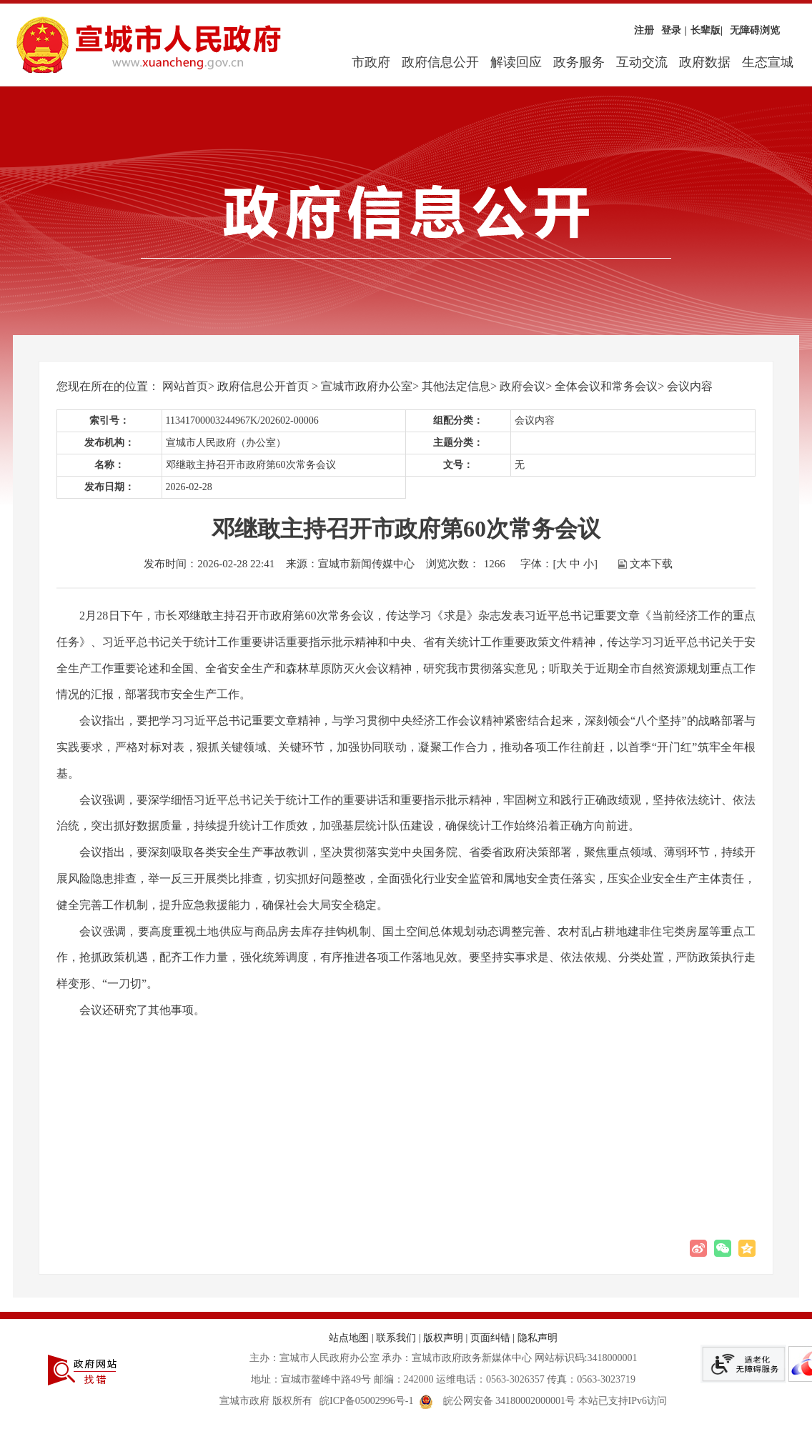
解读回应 (516, 62)
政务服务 (579, 62)
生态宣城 (767, 62)
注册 (644, 30)
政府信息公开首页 (263, 386)
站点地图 (349, 1338)
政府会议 (522, 386)
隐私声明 (538, 1338)
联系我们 (396, 1338)
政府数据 (705, 62)
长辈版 (706, 30)
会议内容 (690, 386)
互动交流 (642, 62)
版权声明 (443, 1338)
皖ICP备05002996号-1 (366, 1400)
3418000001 (612, 1358)
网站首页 (185, 386)
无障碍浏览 (755, 30)
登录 (671, 30)
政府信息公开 (440, 62)
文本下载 (651, 563)
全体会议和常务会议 (606, 386)
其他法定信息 (456, 386)
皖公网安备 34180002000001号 (497, 1400)
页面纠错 (490, 1338)
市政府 (371, 62)
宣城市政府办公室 (366, 386)
